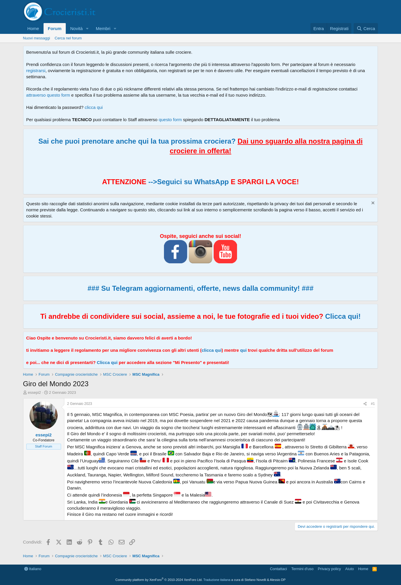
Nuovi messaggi (36, 38)
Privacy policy (329, 569)
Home (33, 28)
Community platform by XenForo (159, 579)
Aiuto (349, 569)
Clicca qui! (343, 316)
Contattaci (278, 569)
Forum (55, 28)
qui (243, 350)
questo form (170, 119)
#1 (373, 404)
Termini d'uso (302, 569)
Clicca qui (107, 362)
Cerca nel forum (68, 38)
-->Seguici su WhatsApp (187, 182)
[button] (87, 28)
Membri (103, 28)
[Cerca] (366, 28)
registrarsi (36, 70)
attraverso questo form (48, 95)
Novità (76, 28)
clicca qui (94, 107)
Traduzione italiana (217, 579)
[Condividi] (365, 404)
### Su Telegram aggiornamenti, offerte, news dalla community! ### (200, 288)
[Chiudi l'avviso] (372, 204)
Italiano (33, 569)
